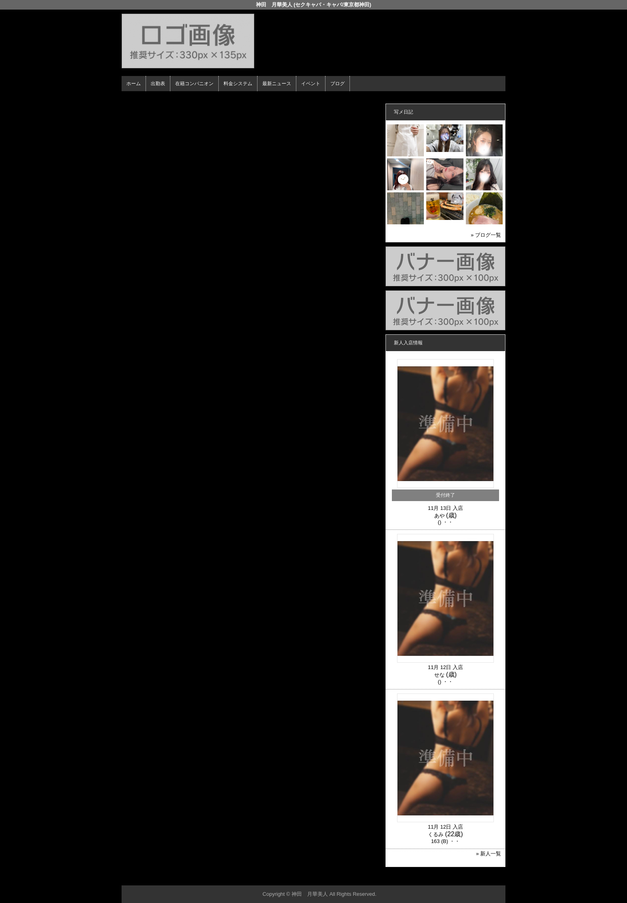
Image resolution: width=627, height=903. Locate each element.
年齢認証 (134, 98)
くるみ (435, 834)
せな (439, 675)
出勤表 (158, 83)
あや (439, 516)
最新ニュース (276, 83)
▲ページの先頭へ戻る (475, 878)
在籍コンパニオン (194, 83)
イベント (310, 83)
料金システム (238, 83)
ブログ (337, 83)
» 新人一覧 (488, 854)
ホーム (133, 83)
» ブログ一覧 (486, 235)
